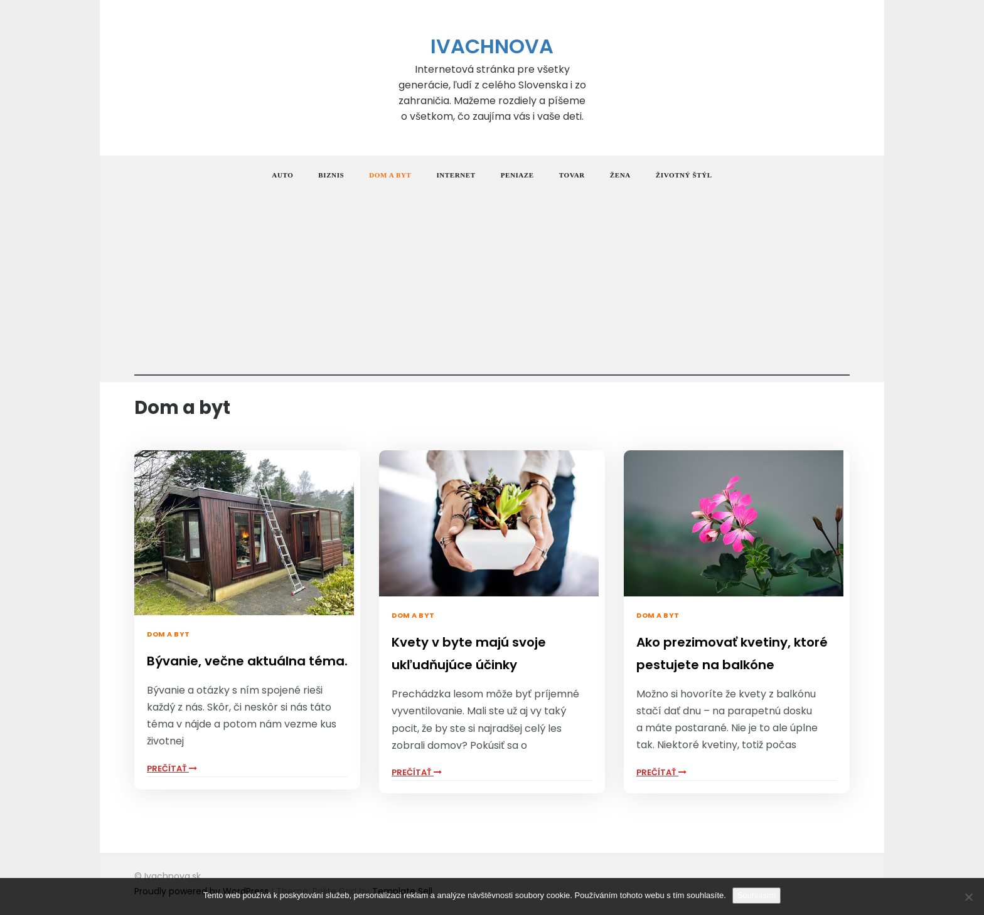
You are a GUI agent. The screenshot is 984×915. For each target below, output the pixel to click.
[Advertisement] (492, 288)
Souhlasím (756, 895)
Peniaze (517, 175)
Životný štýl (684, 175)
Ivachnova (492, 46)
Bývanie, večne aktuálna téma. (247, 661)
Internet (455, 175)
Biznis (331, 175)
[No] (968, 897)
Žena (620, 175)
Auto (282, 175)
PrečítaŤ (172, 769)
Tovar (572, 175)
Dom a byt (390, 175)
